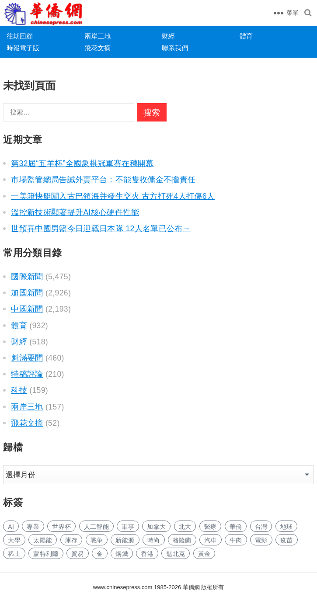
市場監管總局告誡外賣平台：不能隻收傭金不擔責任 (103, 179)
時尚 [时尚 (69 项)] (153, 540)
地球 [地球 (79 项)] (286, 526)
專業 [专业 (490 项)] (33, 526)
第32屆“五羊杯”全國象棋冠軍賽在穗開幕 (82, 163)
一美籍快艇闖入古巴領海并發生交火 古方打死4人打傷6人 (113, 196)
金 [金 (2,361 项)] (100, 553)
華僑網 (190, 587)
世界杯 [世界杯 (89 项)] (61, 526)
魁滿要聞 (27, 358)
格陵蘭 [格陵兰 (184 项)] (182, 540)
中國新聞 (27, 309)
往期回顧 (20, 36)
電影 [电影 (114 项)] (261, 540)
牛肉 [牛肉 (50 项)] (236, 540)
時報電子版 (23, 48)
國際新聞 (27, 276)
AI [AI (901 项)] (11, 526)
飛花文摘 (97, 48)
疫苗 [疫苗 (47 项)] (286, 540)
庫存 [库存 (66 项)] (71, 540)
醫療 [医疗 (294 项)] (210, 526)
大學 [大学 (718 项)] (14, 540)
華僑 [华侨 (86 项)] (236, 526)
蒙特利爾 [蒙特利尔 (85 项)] (45, 553)
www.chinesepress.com (123, 587)
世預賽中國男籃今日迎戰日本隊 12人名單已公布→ (101, 228)
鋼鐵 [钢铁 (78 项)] (121, 553)
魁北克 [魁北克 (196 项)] (175, 553)
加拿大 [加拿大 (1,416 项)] (156, 526)
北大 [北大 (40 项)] (185, 526)
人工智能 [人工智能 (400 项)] (96, 526)
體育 (246, 36)
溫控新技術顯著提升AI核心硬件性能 (75, 212)
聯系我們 (175, 48)
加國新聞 (27, 292)
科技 (19, 390)
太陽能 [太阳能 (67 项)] (42, 540)
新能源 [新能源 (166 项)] (124, 540)
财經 (168, 36)
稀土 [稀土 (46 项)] (14, 553)
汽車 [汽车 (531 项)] (210, 540)
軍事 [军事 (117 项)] (128, 526)
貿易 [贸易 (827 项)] (77, 553)
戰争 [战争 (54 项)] (97, 540)
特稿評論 (27, 374)
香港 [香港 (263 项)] (147, 553)
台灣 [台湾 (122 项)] (261, 526)
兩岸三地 (97, 36)
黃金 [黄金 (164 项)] (204, 553)
